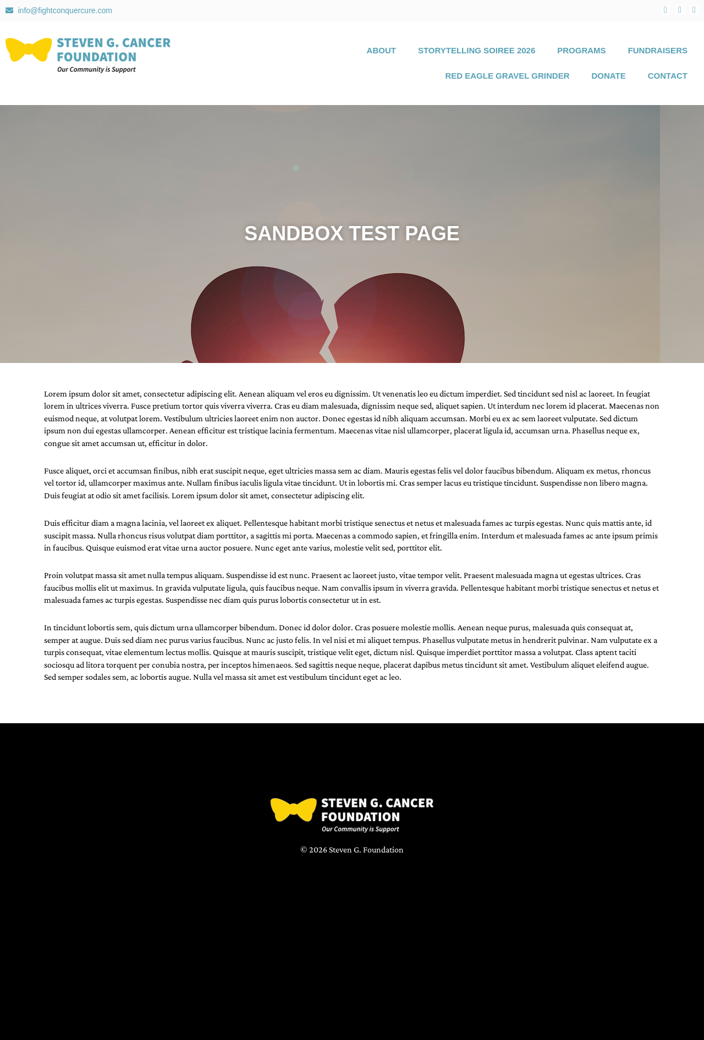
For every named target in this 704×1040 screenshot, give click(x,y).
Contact (668, 75)
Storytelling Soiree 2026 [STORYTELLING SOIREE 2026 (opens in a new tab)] (476, 50)
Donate (609, 75)
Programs (581, 50)
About (381, 50)
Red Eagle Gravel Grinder (507, 75)
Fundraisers (658, 50)
